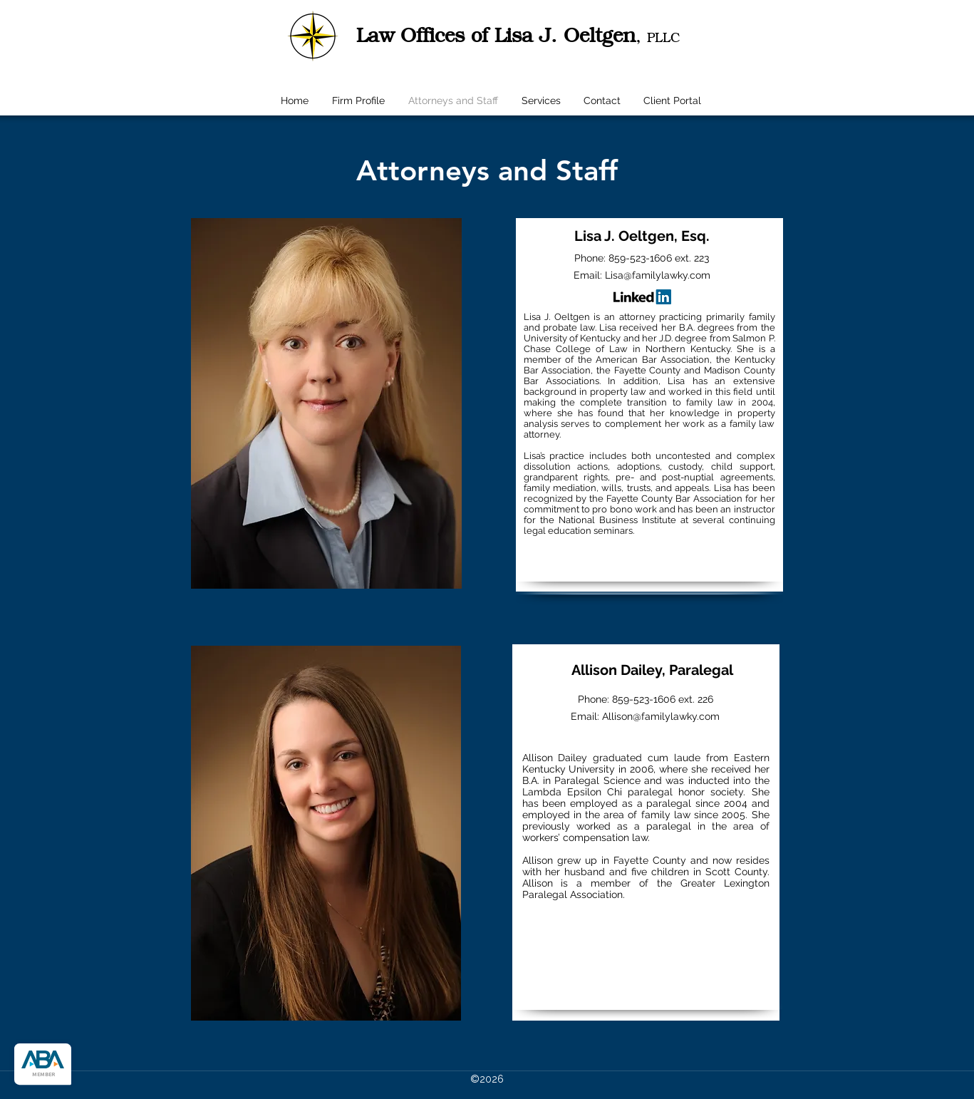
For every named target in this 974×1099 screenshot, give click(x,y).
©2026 (487, 1079)
